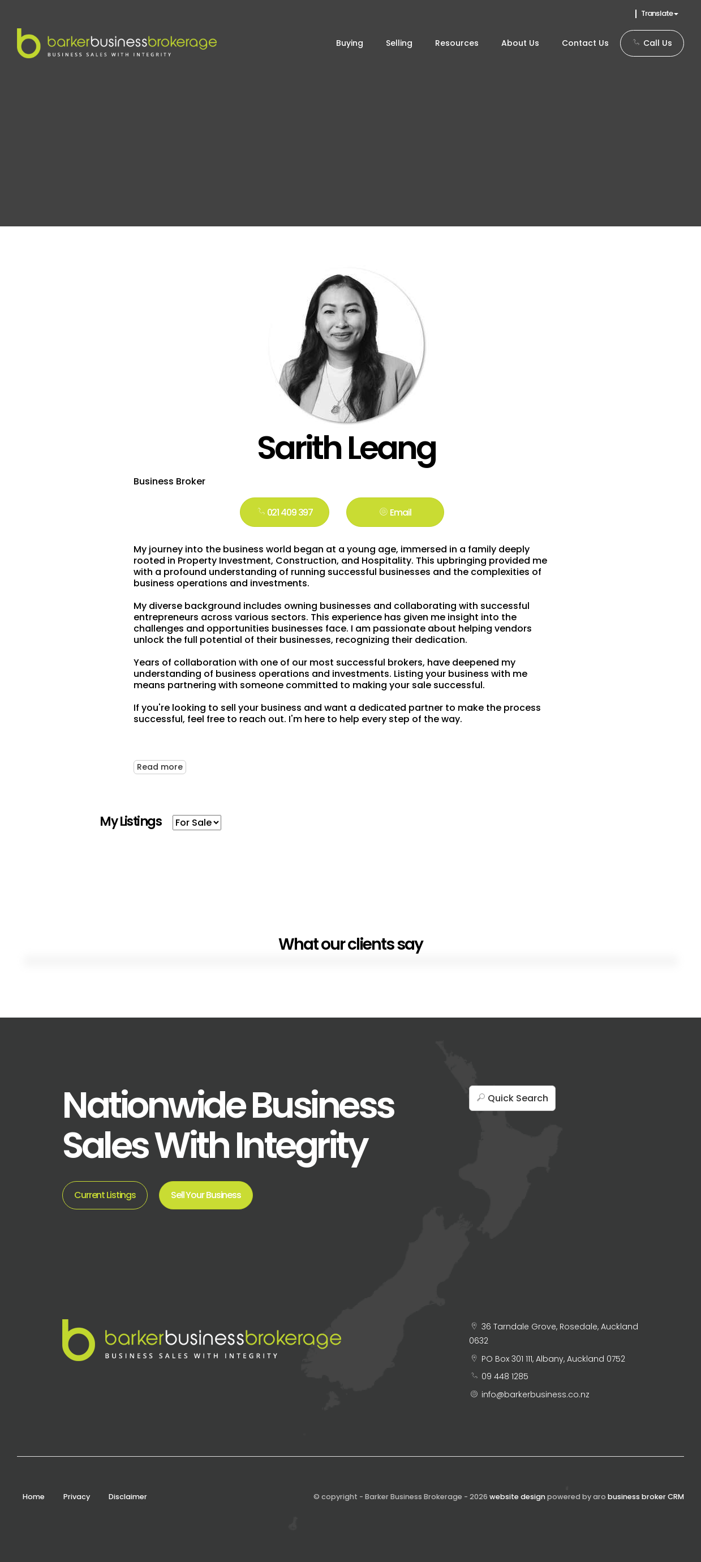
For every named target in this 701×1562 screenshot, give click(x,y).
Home (34, 1496)
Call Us (652, 43)
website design (517, 1496)
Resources (457, 43)
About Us (520, 43)
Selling (399, 43)
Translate (659, 13)
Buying (349, 43)
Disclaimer (128, 1496)
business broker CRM (646, 1496)
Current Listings (105, 1194)
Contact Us (585, 43)
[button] (395, 512)
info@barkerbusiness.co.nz (535, 1394)
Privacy (76, 1496)
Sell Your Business (206, 1194)
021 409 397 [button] (284, 512)
